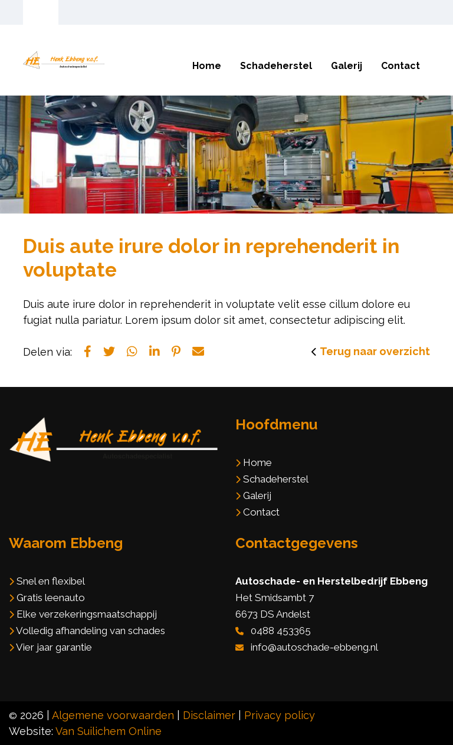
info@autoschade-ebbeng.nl (314, 647)
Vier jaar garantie (54, 647)
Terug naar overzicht (375, 351)
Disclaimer (209, 715)
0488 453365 (281, 630)
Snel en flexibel (51, 581)
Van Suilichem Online (108, 731)
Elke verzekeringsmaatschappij (87, 614)
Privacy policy (279, 715)
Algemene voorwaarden (113, 715)
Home (206, 65)
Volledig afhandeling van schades (90, 630)
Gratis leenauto (51, 597)
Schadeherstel (276, 65)
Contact (400, 65)
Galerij (346, 65)
